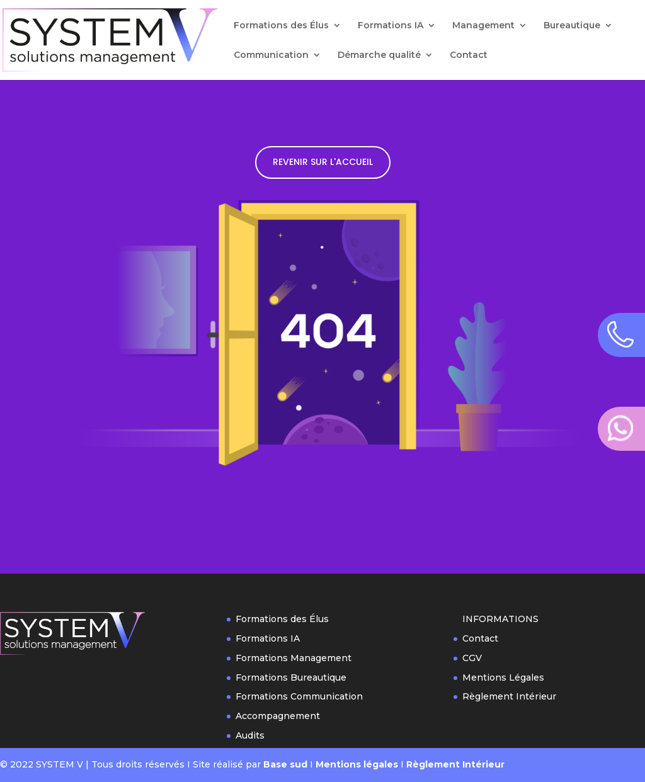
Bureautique (572, 26)
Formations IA (390, 26)
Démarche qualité (379, 55)
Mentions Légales (503, 677)
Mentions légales (357, 764)
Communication (271, 55)
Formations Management (293, 658)
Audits (250, 735)
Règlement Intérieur (509, 696)
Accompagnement (278, 716)
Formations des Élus (281, 26)
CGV (472, 658)
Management (483, 26)
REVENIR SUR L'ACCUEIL (323, 162)
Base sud (285, 764)
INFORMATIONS (500, 619)
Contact (469, 55)
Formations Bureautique (291, 677)
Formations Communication (299, 696)
